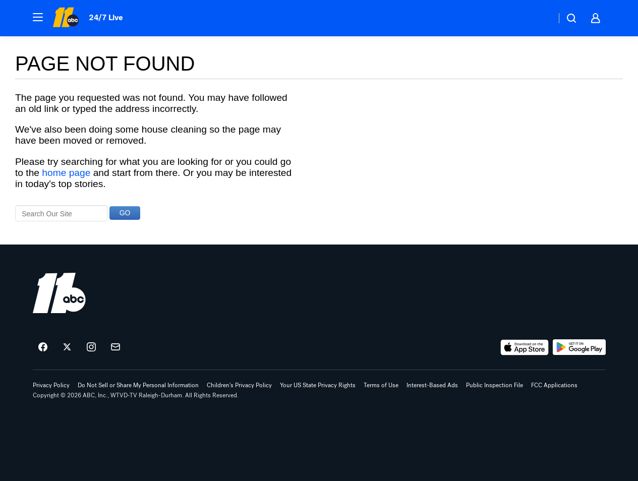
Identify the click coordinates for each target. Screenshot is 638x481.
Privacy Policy (51, 385)
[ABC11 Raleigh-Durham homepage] (65, 18)
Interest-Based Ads (432, 385)
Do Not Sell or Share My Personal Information (138, 385)
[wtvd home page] (59, 293)
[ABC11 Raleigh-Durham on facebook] (43, 347)
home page (66, 172)
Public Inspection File (494, 385)
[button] (37, 17)
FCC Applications (554, 385)
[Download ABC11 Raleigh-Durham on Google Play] (579, 347)
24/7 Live (106, 17)
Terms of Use (381, 385)
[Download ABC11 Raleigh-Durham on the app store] (524, 347)
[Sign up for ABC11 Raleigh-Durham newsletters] (115, 347)
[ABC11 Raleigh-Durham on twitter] (67, 347)
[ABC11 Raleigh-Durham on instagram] (91, 347)
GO (125, 213)
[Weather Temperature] (540, 18)
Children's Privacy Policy (239, 385)
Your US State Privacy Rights (318, 385)
